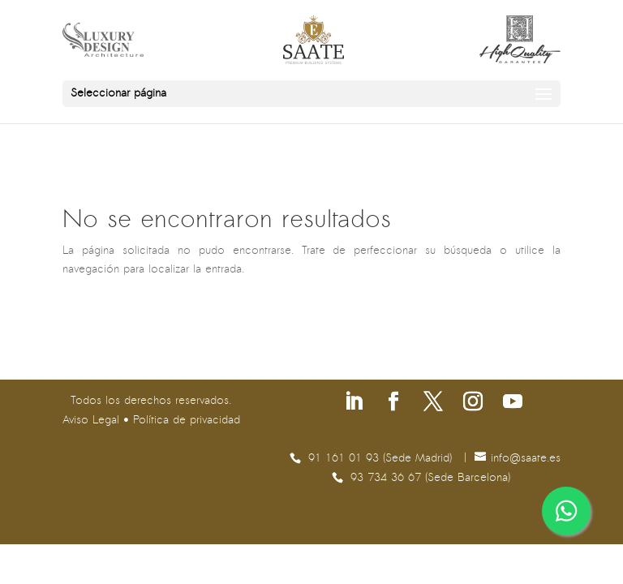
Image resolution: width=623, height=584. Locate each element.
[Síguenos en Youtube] (512, 403)
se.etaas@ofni (526, 459)
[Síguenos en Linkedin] (353, 403)
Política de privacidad (186, 420)
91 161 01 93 (345, 459)
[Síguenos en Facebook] (393, 403)
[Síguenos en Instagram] (473, 403)
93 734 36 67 (387, 478)
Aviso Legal (90, 420)
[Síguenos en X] (433, 403)
